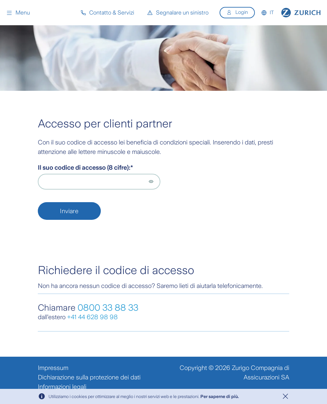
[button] (18, 12)
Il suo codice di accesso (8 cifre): (84, 167)
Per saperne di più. (219, 396)
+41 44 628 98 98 (92, 316)
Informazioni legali (62, 386)
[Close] (285, 396)
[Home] (301, 12)
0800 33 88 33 (107, 308)
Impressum (53, 367)
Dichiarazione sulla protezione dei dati (89, 377)
